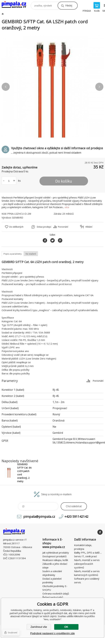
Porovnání (63, 226)
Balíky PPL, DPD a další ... (88, 552)
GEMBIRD (17, 217)
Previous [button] (6, 87)
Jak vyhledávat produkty (55, 552)
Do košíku (63, 181)
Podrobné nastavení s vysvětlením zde (52, 633)
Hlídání (88, 226)
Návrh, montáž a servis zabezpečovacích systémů (87, 563)
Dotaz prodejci (44, 226)
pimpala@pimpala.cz (39, 516)
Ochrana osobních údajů (55, 593)
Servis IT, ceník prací (85, 556)
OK (66, 627)
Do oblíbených (16, 226)
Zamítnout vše (39, 627)
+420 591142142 (76, 516)
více (67, 207)
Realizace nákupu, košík (55, 560)
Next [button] (99, 87)
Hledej (68, 5)
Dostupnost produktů (54, 556)
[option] (52, 87)
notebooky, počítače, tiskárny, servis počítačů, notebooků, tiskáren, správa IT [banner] (16, 5)
